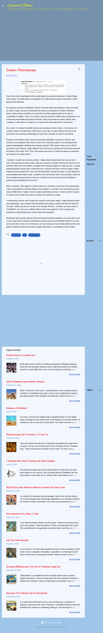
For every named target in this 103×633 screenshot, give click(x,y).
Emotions (16, 235)
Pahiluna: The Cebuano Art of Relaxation (26, 593)
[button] (79, 69)
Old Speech (34, 235)
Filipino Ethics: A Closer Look (20, 355)
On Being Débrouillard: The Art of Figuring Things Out (33, 566)
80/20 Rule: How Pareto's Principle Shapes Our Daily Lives (35, 487)
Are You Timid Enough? (17, 540)
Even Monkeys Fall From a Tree (22, 513)
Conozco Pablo (20, 5)
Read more (74, 375)
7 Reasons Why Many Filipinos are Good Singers (30, 461)
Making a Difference (16, 408)
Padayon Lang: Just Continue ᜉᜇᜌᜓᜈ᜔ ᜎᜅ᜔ (27, 434)
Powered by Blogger (51, 622)
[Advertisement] (95, 48)
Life (24, 235)
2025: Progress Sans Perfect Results (25, 381)
